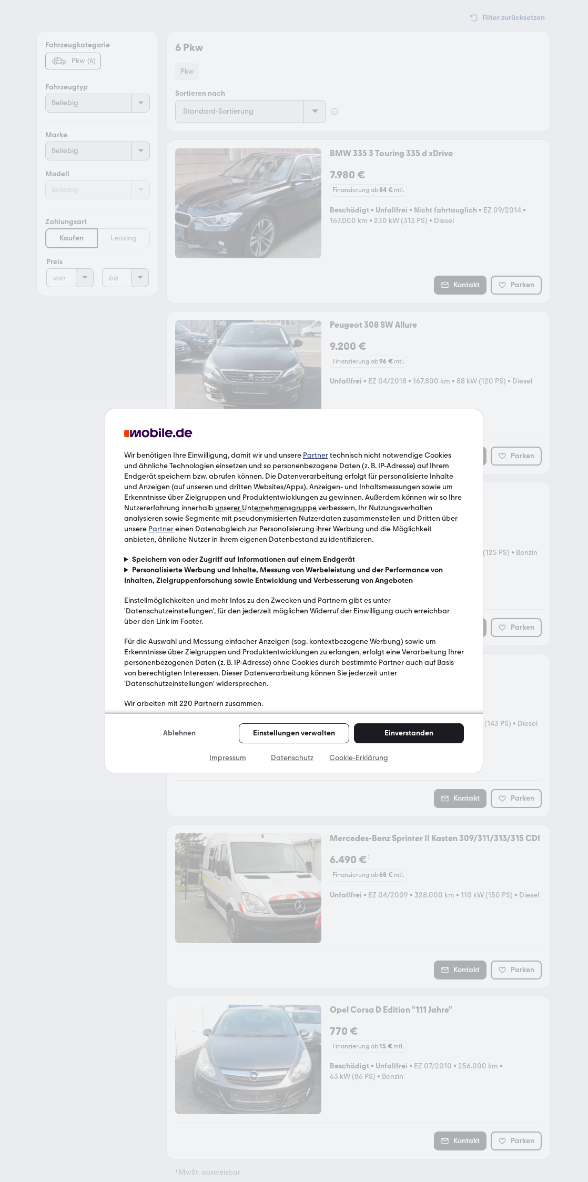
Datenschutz (292, 757)
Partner (315, 455)
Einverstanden (408, 733)
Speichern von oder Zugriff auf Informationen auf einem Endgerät (243, 559)
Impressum (227, 757)
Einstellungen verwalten (294, 733)
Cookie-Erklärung (358, 757)
